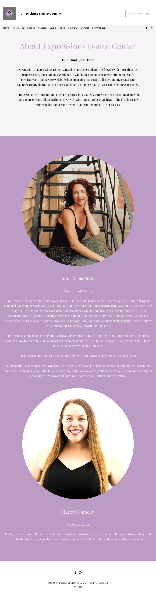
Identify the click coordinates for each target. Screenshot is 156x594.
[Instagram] (151, 27)
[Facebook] (146, 27)
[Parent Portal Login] (139, 13)
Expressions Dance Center (39, 13)
